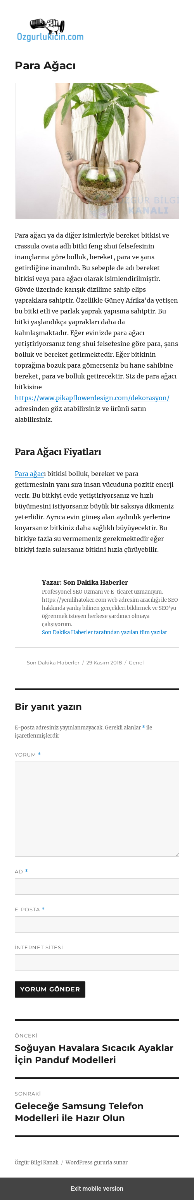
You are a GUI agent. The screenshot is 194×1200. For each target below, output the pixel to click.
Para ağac (29, 474)
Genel (136, 662)
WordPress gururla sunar (97, 1162)
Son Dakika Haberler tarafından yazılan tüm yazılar (104, 632)
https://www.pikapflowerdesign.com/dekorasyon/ (92, 398)
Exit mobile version (97, 1188)
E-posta (30, 909)
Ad (21, 871)
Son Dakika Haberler (53, 662)
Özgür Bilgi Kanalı (37, 1162)
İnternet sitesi (39, 947)
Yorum (28, 754)
